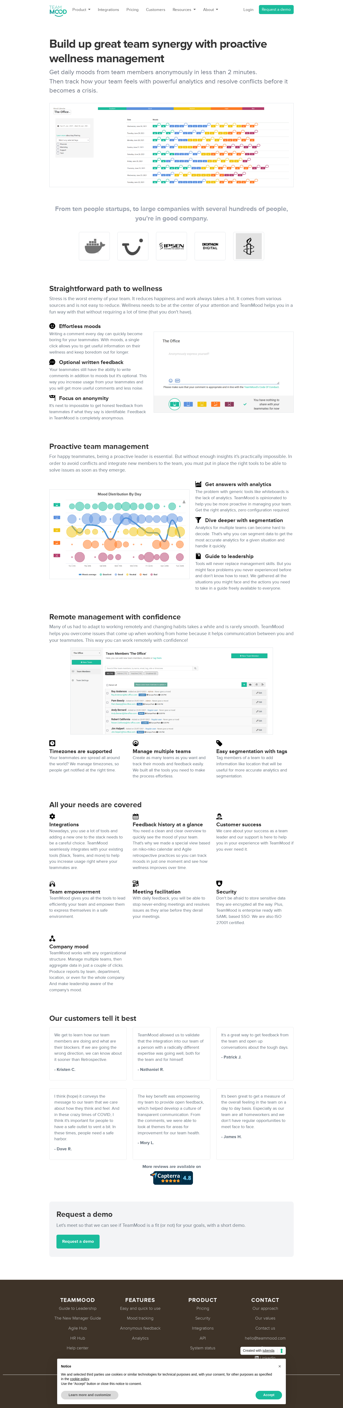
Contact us (265, 1328)
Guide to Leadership (77, 1308)
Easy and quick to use (140, 1308)
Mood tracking (140, 1318)
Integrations (108, 9)
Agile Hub (77, 1328)
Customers (155, 9)
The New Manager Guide (77, 1318)
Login (248, 9)
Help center (78, 1348)
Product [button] (79, 9)
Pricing (132, 9)
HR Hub (77, 1338)
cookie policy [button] (79, 1379)
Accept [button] (268, 1395)
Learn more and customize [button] (90, 1395)
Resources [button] (182, 9)
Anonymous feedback (140, 1328)
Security (202, 1318)
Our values (265, 1318)
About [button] (209, 9)
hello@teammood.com (265, 1338)
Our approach (265, 1308)
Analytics (140, 1338)
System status (202, 1348)
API (203, 1338)
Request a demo (276, 9)
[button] (279, 1366)
